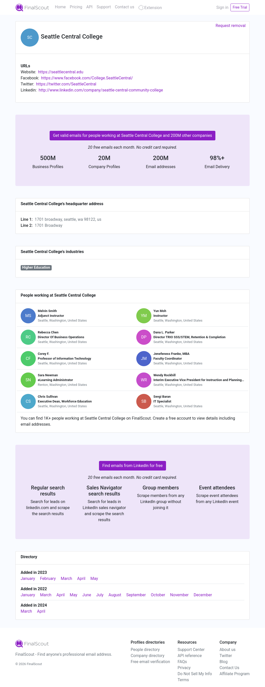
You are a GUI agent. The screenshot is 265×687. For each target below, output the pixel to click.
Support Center (191, 649)
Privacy (184, 667)
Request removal (231, 25)
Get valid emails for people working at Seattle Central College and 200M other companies (132, 135)
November (179, 594)
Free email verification (150, 661)
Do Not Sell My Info (195, 673)
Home (60, 7)
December (203, 594)
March (66, 578)
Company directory (147, 655)
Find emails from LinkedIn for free (132, 465)
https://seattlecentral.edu (60, 72)
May (94, 578)
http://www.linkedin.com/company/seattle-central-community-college (101, 90)
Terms (183, 679)
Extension (150, 7)
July (100, 594)
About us (227, 649)
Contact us (124, 7)
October (158, 594)
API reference (190, 655)
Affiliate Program (234, 673)
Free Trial (240, 7)
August (115, 594)
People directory (145, 649)
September (136, 594)
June (86, 594)
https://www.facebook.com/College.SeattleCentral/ (87, 78)
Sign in (222, 7)
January (28, 578)
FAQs (182, 661)
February (48, 578)
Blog (223, 661)
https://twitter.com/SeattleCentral (66, 84)
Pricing (76, 7)
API (89, 7)
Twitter (225, 655)
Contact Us (229, 667)
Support (103, 7)
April (81, 578)
